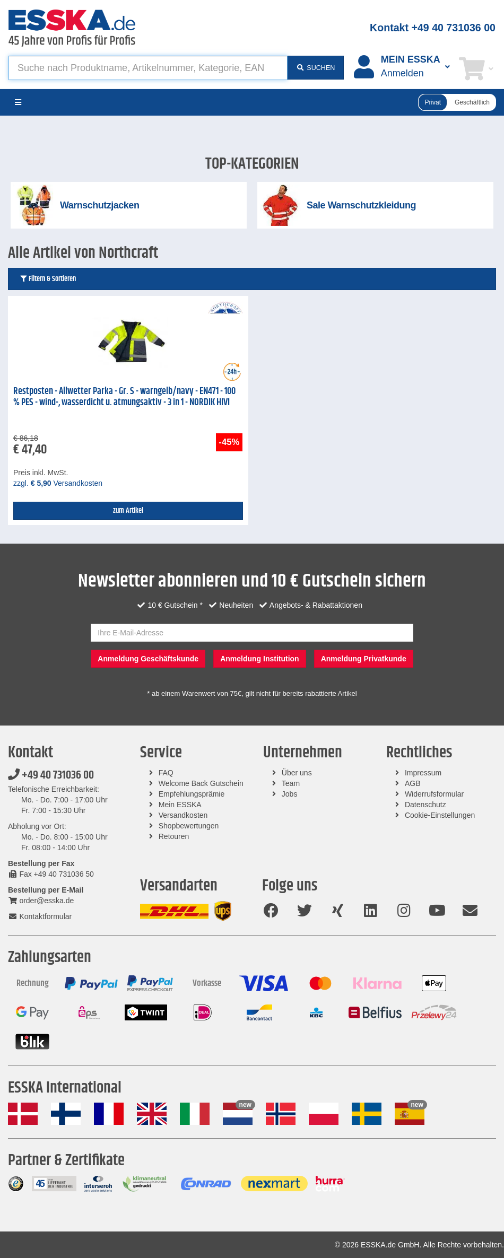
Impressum (423, 772)
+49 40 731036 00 (51, 775)
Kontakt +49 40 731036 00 (433, 27)
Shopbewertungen (189, 826)
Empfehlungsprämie (192, 794)
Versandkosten (183, 815)
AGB (413, 783)
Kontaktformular (40, 916)
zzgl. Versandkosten (57, 483)
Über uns (297, 772)
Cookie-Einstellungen (440, 815)
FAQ (166, 772)
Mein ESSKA (180, 804)
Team (291, 783)
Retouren (174, 836)
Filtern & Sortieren (47, 279)
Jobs (290, 794)
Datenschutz (425, 804)
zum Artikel (128, 511)
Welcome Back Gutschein (201, 783)
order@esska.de (41, 900)
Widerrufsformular (434, 794)
